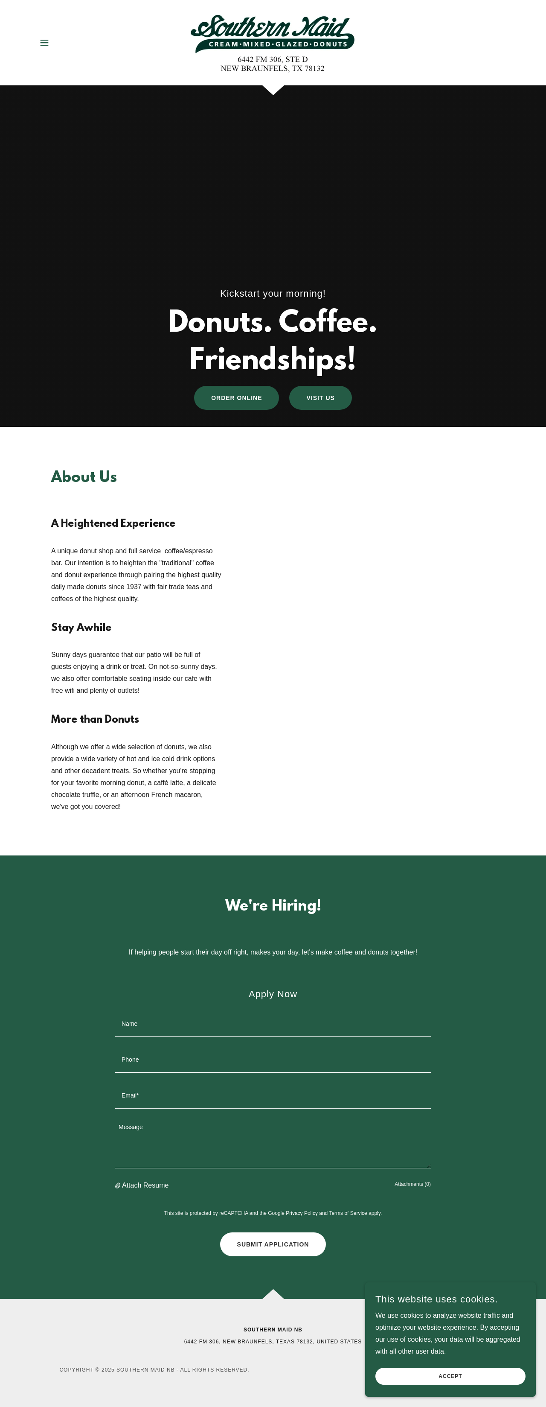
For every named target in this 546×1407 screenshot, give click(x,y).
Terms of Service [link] (348, 1213)
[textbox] (273, 1024)
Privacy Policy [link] (302, 1213)
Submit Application (273, 1244)
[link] (273, 42)
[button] (44, 42)
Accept (450, 1376)
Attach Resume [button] (145, 1185)
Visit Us (320, 397)
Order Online (236, 397)
